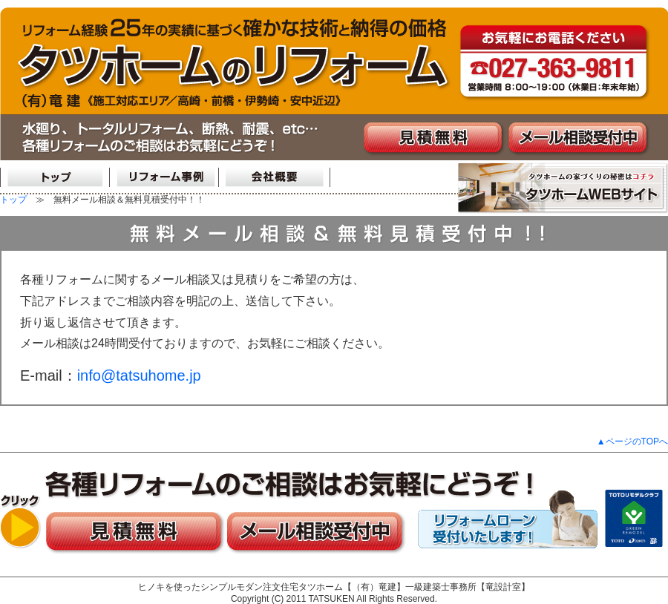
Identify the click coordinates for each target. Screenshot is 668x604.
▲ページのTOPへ (632, 441)
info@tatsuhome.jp (139, 375)
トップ (13, 199)
